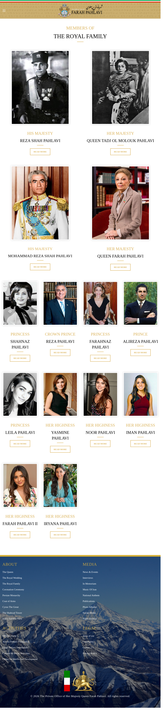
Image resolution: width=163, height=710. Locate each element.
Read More (40, 151)
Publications (89, 601)
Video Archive (90, 618)
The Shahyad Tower (12, 613)
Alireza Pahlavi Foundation (15, 641)
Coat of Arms (9, 601)
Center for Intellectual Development (20, 659)
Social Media (89, 613)
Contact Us (88, 647)
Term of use (88, 636)
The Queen (7, 572)
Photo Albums (90, 607)
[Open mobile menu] (4, 10)
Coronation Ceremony (13, 589)
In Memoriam (89, 583)
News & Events (90, 572)
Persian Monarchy (11, 595)
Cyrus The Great (10, 607)
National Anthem (91, 595)
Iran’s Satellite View (12, 618)
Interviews (88, 578)
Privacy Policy (90, 653)
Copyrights (88, 641)
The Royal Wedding (12, 578)
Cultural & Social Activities (16, 653)
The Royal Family (11, 583)
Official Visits (9, 636)
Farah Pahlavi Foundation (15, 647)
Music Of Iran (90, 589)
